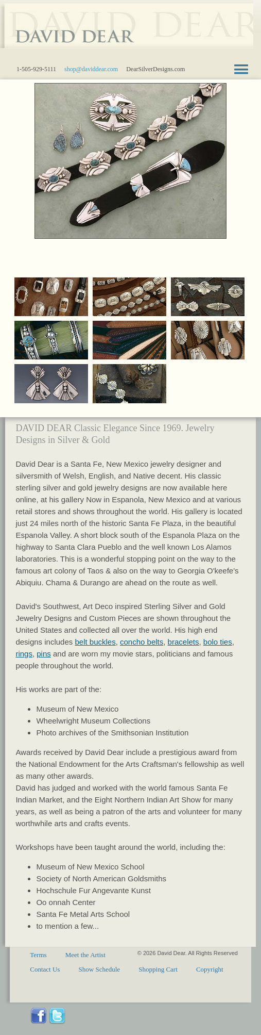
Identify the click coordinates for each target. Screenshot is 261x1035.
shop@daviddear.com (91, 69)
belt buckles (95, 641)
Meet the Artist (85, 955)
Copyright (209, 969)
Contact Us (45, 969)
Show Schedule (99, 969)
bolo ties (217, 641)
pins (44, 653)
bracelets (183, 641)
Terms (38, 955)
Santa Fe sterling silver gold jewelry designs (126, 31)
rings (23, 653)
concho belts (141, 641)
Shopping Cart (157, 969)
